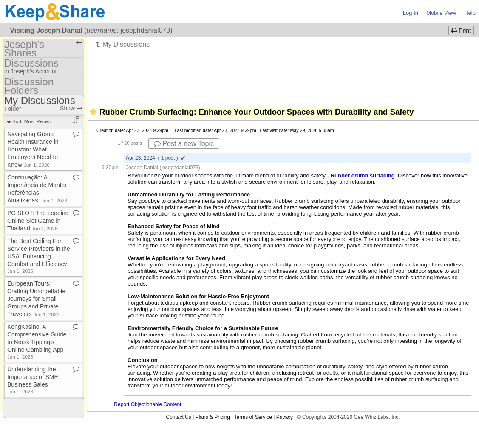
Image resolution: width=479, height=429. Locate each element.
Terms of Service (253, 417)
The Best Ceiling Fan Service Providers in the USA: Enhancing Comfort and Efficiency (38, 256)
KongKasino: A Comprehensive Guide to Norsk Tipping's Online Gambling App (36, 341)
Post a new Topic (184, 143)
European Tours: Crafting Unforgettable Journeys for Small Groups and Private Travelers (36, 298)
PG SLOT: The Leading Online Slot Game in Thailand (38, 221)
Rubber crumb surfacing (363, 175)
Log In (410, 13)
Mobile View (441, 13)
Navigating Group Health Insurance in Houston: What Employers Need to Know (33, 149)
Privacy (284, 417)
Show (71, 108)
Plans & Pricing (213, 417)
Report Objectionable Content (147, 404)
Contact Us (178, 417)
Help (470, 13)
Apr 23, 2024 (155, 158)
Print (461, 30)
